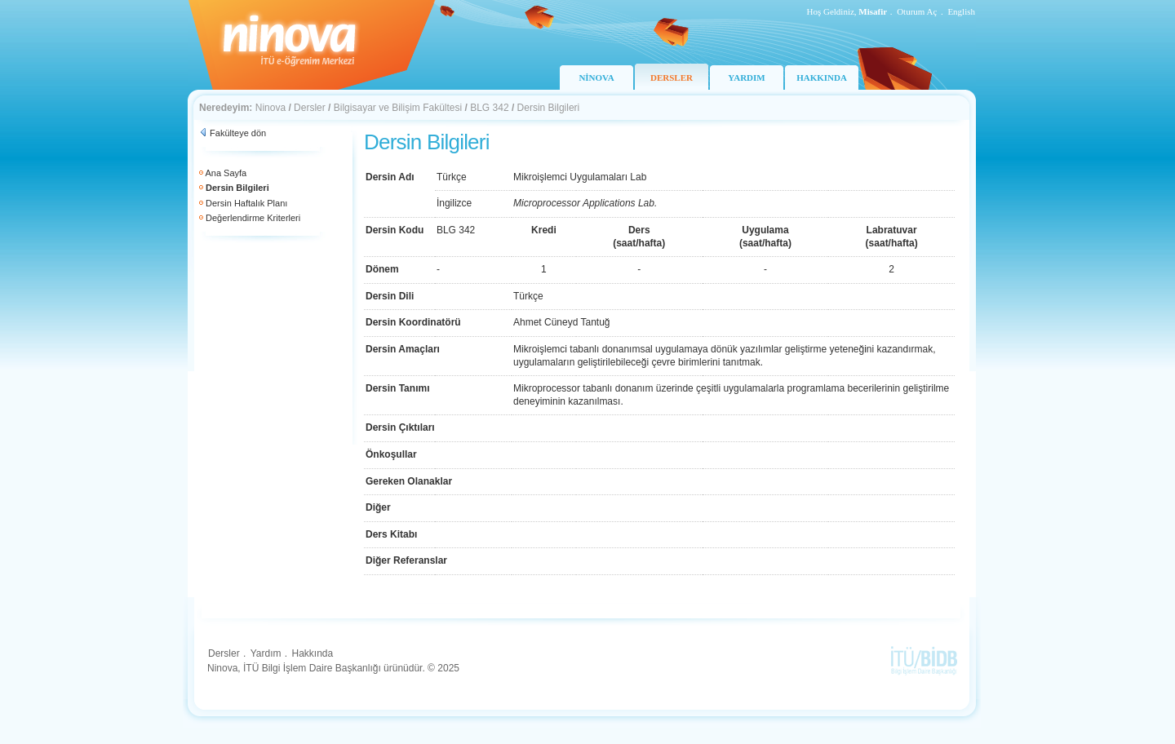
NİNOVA (596, 77)
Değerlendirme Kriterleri (253, 218)
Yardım (266, 653)
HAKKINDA (821, 77)
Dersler (310, 107)
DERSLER (671, 77)
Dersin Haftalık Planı (246, 203)
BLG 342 (489, 107)
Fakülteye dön (238, 133)
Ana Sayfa (225, 173)
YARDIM (746, 77)
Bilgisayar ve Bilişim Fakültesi (398, 107)
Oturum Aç (917, 11)
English (961, 11)
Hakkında (312, 653)
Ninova (270, 107)
